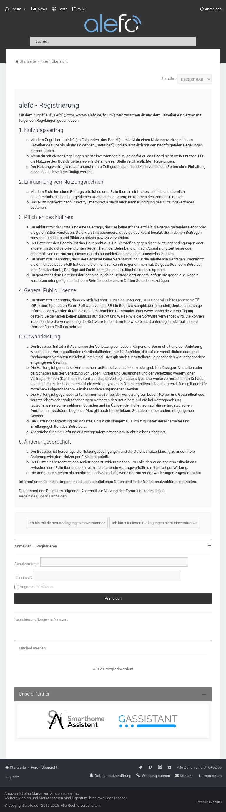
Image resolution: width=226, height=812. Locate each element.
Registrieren (46, 546)
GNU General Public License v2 (168, 300)
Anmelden (22, 546)
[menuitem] (39, 9)
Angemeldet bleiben (36, 586)
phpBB (217, 801)
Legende (11, 777)
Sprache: (168, 78)
